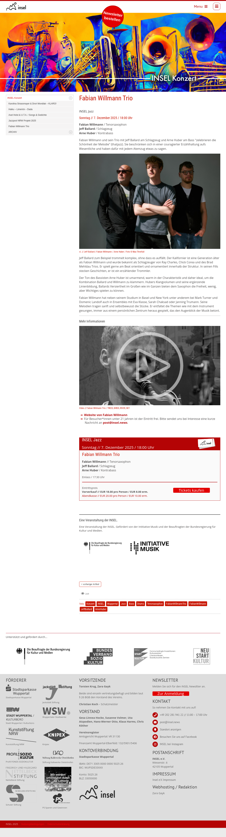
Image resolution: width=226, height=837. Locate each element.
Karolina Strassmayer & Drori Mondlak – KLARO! (32, 113)
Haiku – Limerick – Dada (21, 118)
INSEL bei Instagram (171, 753)
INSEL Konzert (15, 107)
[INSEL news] (18, 7)
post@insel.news (170, 731)
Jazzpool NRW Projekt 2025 (22, 130)
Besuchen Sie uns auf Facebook (178, 746)
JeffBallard (86, 618)
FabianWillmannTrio (176, 612)
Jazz (123, 612)
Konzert (90, 612)
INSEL (101, 612)
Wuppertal (112, 612)
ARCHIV (13, 141)
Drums (140, 612)
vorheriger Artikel (91, 593)
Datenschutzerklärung (58, 833)
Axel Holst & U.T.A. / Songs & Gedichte (28, 124)
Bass (131, 612)
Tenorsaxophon (155, 612)
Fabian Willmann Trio (19, 135)
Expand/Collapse (70, 107)
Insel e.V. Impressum (164, 789)
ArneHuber (100, 618)
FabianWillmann (198, 612)
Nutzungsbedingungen (32, 833)
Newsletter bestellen (113, 16)
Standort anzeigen (170, 738)
